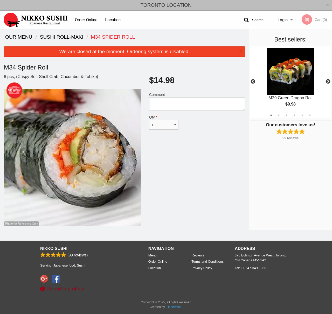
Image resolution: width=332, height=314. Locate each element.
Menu (152, 255)
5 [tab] (302, 115)
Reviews (197, 255)
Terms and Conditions (207, 261)
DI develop (174, 307)
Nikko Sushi (53, 248)
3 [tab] (286, 115)
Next (328, 81)
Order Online (86, 19)
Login (283, 19)
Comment (197, 101)
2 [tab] (278, 115)
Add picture (14, 90)
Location (113, 19)
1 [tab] (271, 115)
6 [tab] (310, 115)
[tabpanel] (290, 81)
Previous (252, 81)
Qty (163, 122)
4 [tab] (294, 115)
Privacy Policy (201, 268)
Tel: (250, 268)
